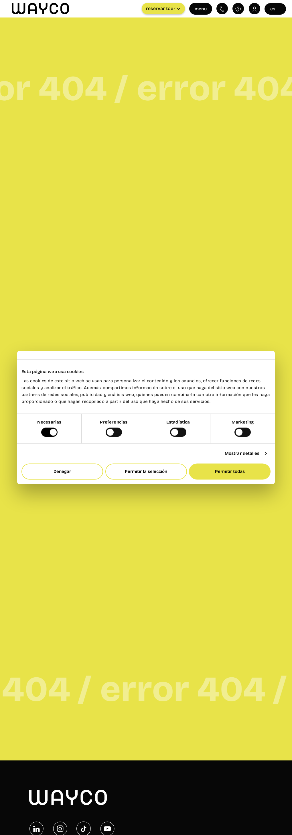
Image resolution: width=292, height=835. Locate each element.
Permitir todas (230, 471)
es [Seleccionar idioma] (274, 8)
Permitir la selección (146, 471)
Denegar (62, 471)
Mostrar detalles (242, 453)
